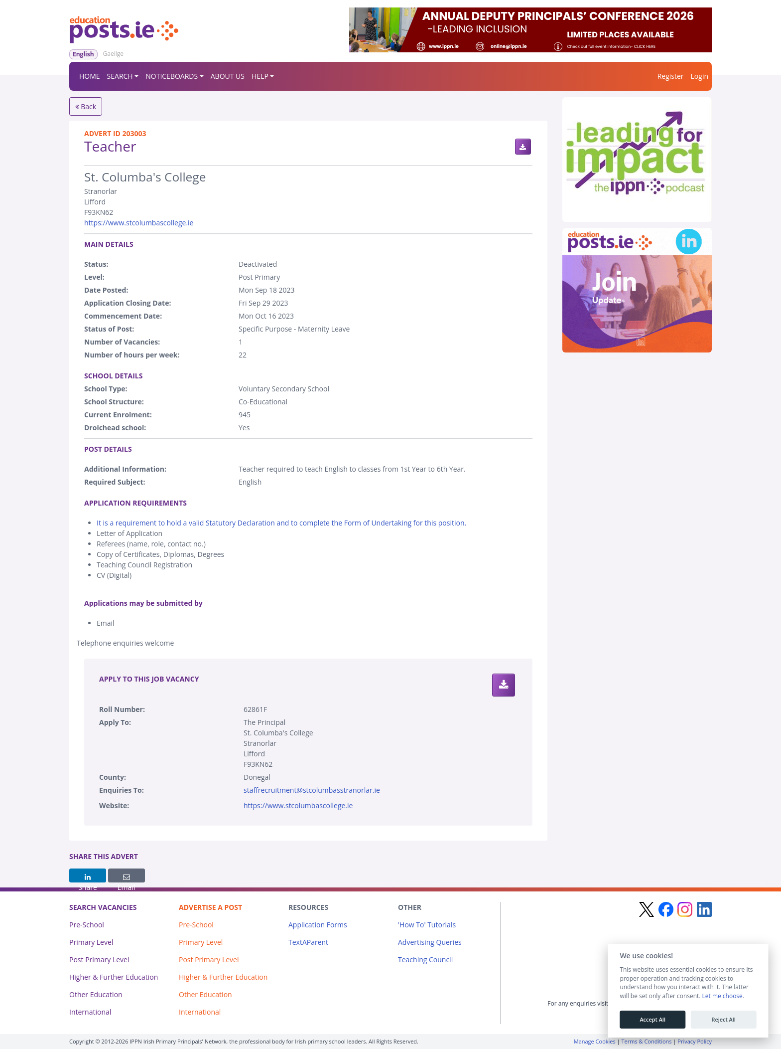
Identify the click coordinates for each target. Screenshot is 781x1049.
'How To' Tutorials (427, 924)
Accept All (652, 1019)
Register (670, 76)
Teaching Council (425, 959)
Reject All (723, 1019)
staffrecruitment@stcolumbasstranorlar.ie (312, 790)
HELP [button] (260, 76)
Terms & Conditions (647, 1041)
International (90, 1012)
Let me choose (722, 996)
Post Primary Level (99, 959)
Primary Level (91, 942)
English (83, 54)
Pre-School (86, 924)
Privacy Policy (694, 1041)
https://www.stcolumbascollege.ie (138, 222)
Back (86, 106)
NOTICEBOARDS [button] (171, 76)
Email (126, 878)
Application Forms (317, 924)
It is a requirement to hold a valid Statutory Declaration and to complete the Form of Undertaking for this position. (281, 522)
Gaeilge (113, 53)
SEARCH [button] (120, 76)
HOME (89, 76)
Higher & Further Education (113, 977)
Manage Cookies (595, 1041)
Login (699, 76)
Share (87, 878)
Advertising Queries (430, 942)
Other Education (96, 994)
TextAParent (308, 942)
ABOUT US (228, 76)
